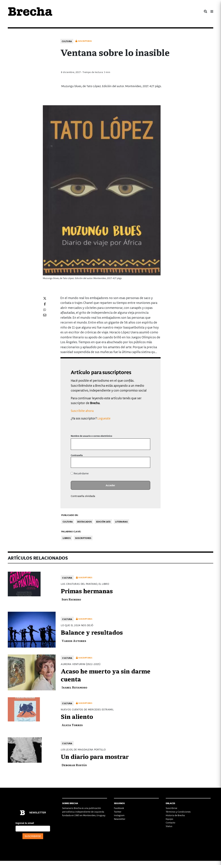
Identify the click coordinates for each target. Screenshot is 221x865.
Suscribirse (171, 808)
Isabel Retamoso (74, 687)
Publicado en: (69, 515)
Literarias (121, 521)
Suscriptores (83, 538)
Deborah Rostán (74, 765)
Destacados (84, 521)
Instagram (119, 815)
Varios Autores (74, 640)
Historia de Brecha (175, 815)
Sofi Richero (71, 599)
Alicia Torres (72, 725)
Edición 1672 (103, 521)
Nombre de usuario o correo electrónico (91, 435)
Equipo (169, 818)
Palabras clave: (71, 531)
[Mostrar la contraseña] (145, 462)
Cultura (67, 41)
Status (169, 826)
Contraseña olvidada (83, 496)
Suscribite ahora (82, 410)
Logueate (103, 418)
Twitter (117, 811)
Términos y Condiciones (178, 811)
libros (67, 538)
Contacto (170, 822)
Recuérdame (80, 473)
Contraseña (77, 455)
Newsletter (119, 818)
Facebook (119, 808)
